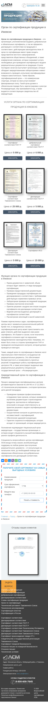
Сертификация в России (11, 613)
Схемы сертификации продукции (14, 600)
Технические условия (9, 652)
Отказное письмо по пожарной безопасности (19, 647)
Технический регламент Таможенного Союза (19, 605)
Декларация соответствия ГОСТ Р (15, 626)
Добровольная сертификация (13, 595)
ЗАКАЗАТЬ (13, 158)
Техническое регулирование (12, 608)
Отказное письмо (8, 649)
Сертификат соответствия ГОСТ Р (15, 623)
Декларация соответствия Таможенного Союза (20, 634)
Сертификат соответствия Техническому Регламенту (22, 628)
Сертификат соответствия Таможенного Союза (20, 631)
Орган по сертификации (11, 603)
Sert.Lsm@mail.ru (22, 674)
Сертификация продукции (11, 590)
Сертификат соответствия (11, 618)
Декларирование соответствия (13, 598)
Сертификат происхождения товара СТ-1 (17, 636)
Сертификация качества (11, 611)
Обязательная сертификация (13, 592)
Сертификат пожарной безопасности (16, 644)
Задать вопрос (9, 586)
